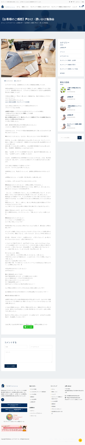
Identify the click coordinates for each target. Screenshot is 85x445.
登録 (83, 2)
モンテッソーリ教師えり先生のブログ (61, 6)
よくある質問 (33, 399)
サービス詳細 (33, 389)
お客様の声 (18, 81)
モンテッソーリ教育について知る (69, 69)
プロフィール (33, 415)
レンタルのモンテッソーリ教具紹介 (38, 391)
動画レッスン (25, 6)
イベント (62, 52)
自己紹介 (62, 73)
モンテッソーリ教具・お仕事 (68, 60)
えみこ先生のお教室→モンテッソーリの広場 (17, 102)
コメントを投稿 (11, 366)
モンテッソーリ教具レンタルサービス (40, 6)
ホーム (18, 6)
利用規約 (54, 406)
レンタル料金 (33, 394)
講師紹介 (32, 396)
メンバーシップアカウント (36, 413)
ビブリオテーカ (64, 56)
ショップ (74, 6)
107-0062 (68, 388)
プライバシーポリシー (56, 409)
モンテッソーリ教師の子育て (68, 64)
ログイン (78, 2)
